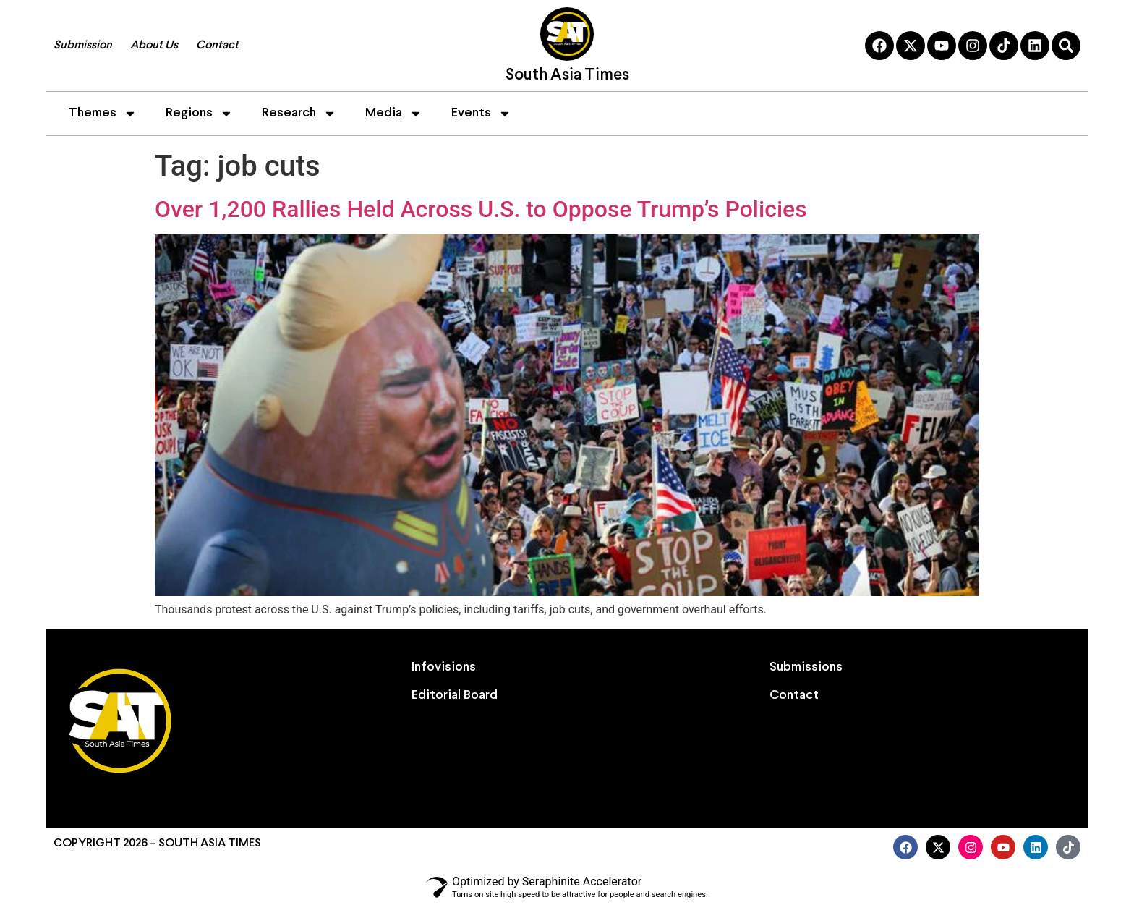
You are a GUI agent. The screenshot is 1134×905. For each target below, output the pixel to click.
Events (481, 113)
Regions (199, 113)
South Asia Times (567, 75)
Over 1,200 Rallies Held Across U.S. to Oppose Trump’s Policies (481, 209)
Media (393, 113)
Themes (102, 113)
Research (299, 113)
